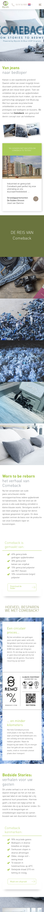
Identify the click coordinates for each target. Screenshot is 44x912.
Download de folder (16, 587)
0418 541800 (21, 4)
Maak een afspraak (18, 881)
